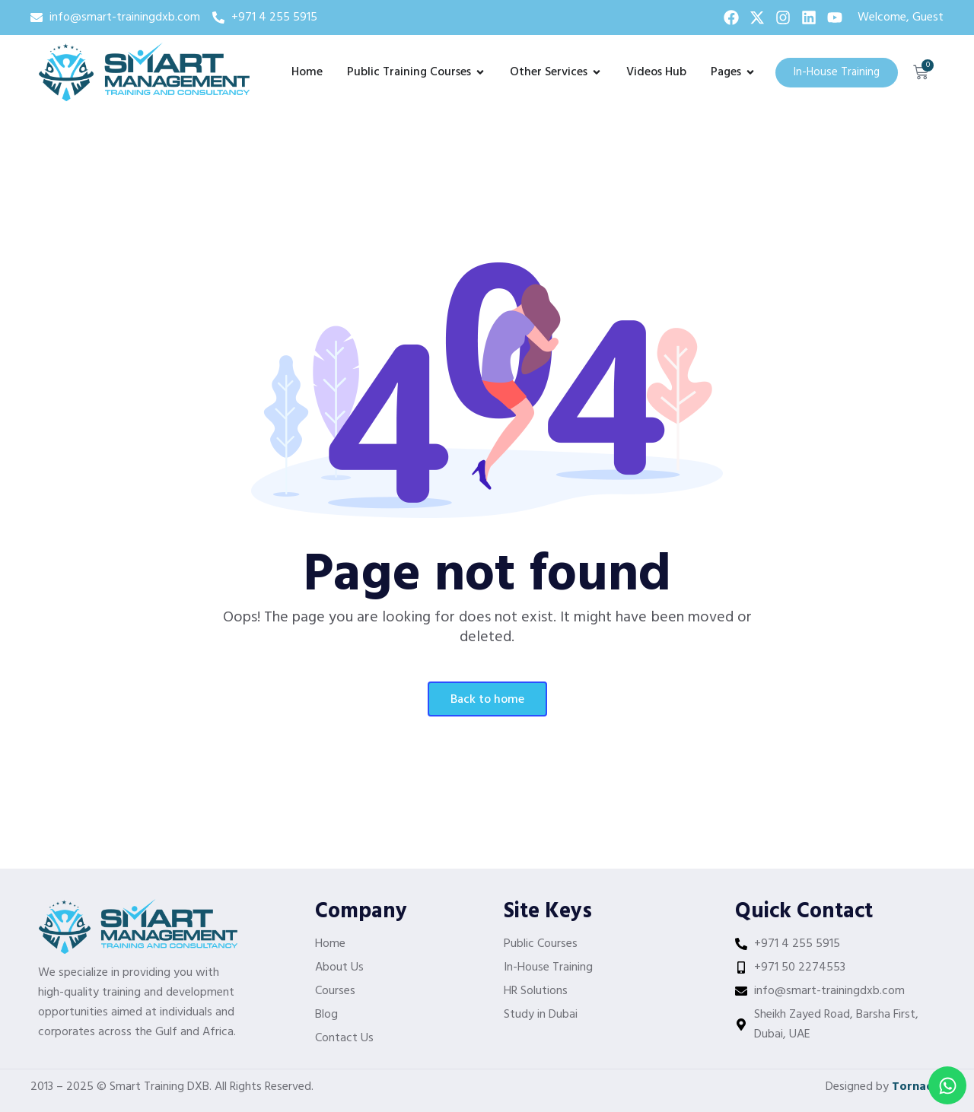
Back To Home (487, 700)
